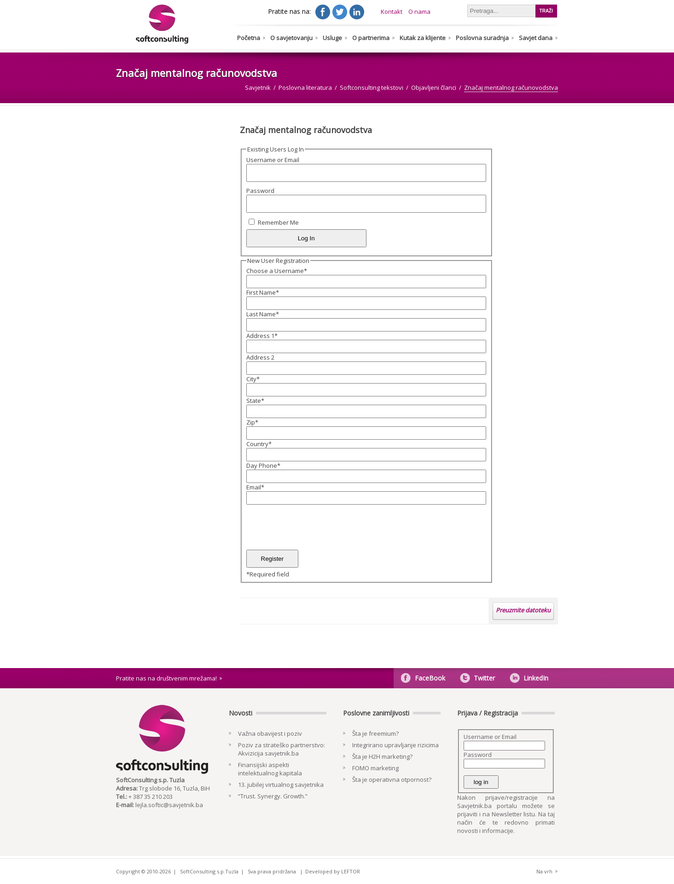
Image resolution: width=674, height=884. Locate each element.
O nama (419, 11)
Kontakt (391, 11)
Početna (248, 38)
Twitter (484, 678)
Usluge (332, 38)
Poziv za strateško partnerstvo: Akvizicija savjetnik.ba (281, 749)
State (255, 400)
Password (260, 190)
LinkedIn (535, 678)
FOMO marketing (375, 768)
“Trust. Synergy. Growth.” (273, 796)
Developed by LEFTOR (332, 871)
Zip (252, 422)
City (253, 379)
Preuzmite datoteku (523, 610)
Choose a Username (276, 271)
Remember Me (278, 222)
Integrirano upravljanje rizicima (395, 745)
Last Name (262, 314)
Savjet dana (535, 38)
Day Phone (263, 465)
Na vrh (544, 871)
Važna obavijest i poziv (270, 733)
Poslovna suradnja (482, 38)
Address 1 (262, 336)
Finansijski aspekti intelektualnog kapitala (270, 769)
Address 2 (260, 357)
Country (259, 444)
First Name (262, 292)
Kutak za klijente (423, 38)
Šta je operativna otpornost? (391, 779)
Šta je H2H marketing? (382, 756)
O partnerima (370, 38)
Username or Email (272, 160)
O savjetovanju (291, 38)
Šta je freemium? (375, 733)
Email (255, 487)
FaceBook (430, 678)
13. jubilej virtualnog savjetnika (281, 784)
